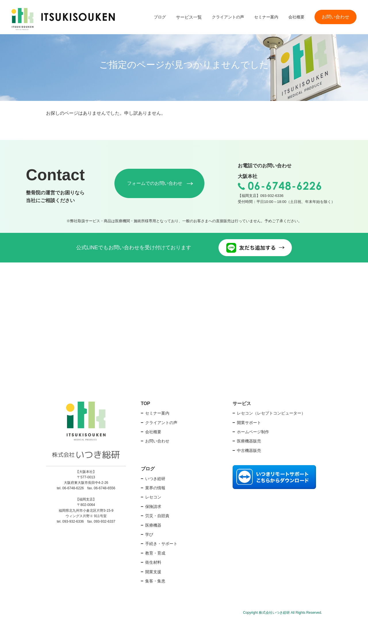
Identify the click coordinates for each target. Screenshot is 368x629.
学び (149, 542)
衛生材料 (153, 570)
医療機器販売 (249, 448)
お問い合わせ (335, 16)
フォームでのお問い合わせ (160, 187)
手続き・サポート (161, 551)
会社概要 (296, 17)
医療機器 (153, 532)
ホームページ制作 (253, 439)
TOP (145, 411)
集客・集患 (155, 588)
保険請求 (153, 514)
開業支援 (153, 579)
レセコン (153, 505)
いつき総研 (155, 486)
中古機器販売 (249, 458)
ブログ (160, 17)
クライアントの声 (228, 17)
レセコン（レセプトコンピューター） (271, 421)
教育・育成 (155, 561)
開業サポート (249, 430)
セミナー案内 (266, 17)
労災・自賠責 (157, 523)
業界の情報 (155, 495)
